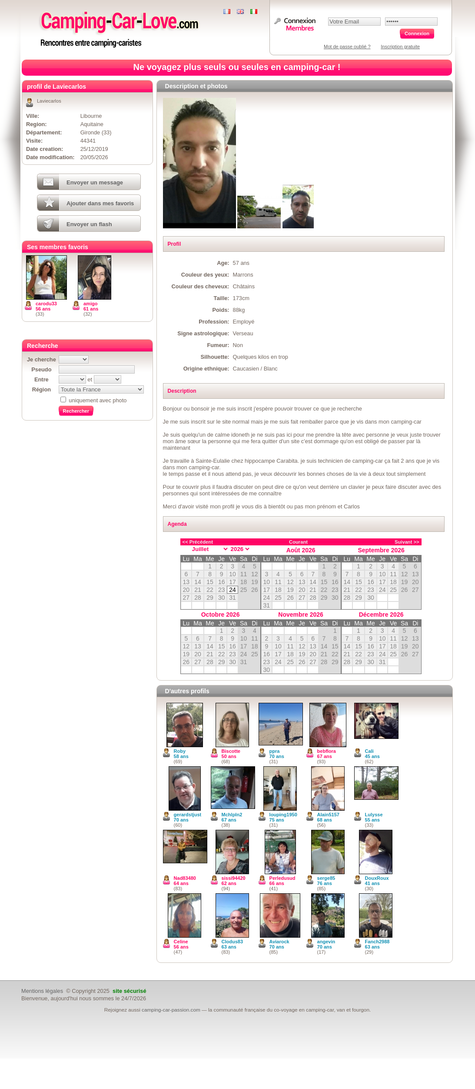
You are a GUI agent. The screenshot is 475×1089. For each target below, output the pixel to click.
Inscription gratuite (400, 46)
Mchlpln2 (232, 814)
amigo (90, 303)
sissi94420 (234, 878)
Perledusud (282, 878)
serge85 (326, 878)
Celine (181, 941)
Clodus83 (232, 941)
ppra (274, 751)
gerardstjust (188, 814)
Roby (180, 751)
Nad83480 (185, 878)
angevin (326, 941)
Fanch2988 (377, 941)
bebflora (326, 751)
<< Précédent (198, 541)
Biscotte (231, 751)
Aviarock (279, 941)
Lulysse (374, 814)
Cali (369, 751)
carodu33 (46, 303)
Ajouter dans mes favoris (100, 203)
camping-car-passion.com (171, 1009)
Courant (298, 541)
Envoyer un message (94, 182)
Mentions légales (42, 991)
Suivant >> (407, 541)
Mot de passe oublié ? (347, 46)
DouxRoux (377, 878)
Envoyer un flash (89, 224)
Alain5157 (328, 814)
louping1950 (283, 814)
